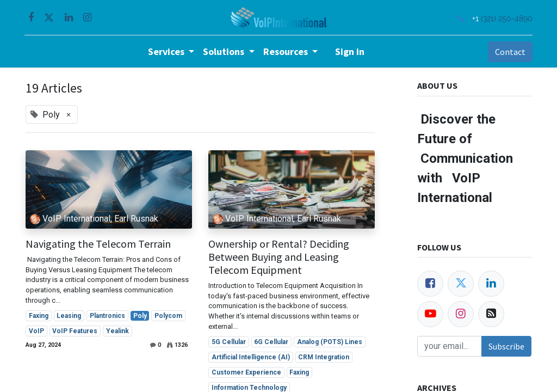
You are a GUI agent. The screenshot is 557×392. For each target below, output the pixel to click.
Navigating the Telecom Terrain (98, 243)
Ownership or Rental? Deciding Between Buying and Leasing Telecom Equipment (278, 257)
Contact (509, 51)
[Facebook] (430, 284)
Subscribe (506, 346)
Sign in (349, 51)
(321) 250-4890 (505, 18)
